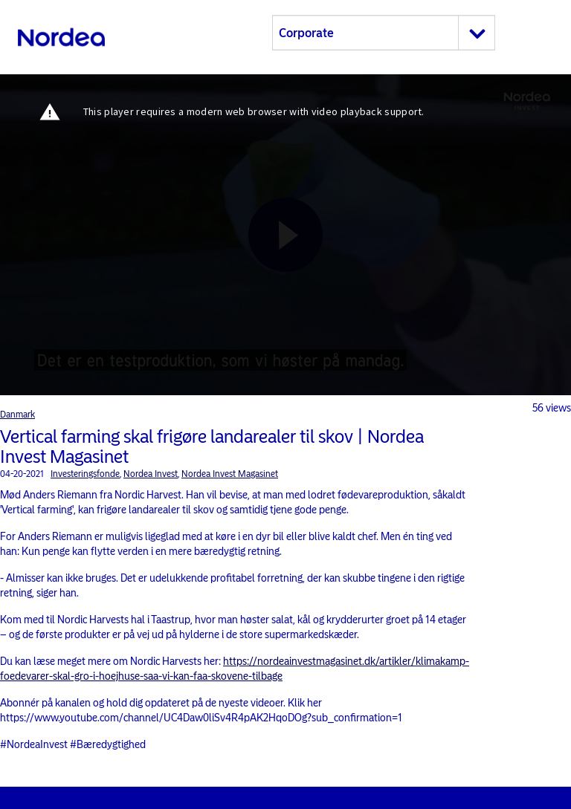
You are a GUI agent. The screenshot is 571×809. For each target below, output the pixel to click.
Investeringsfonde (85, 474)
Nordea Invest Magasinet (229, 474)
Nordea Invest (150, 474)
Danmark (17, 414)
